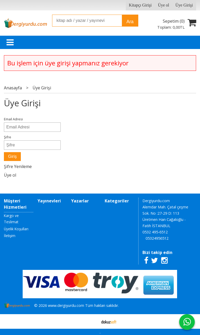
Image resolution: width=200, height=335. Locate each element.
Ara (129, 21)
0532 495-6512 (155, 231)
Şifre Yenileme (18, 166)
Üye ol (10, 175)
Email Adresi (13, 119)
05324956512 (157, 238)
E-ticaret (92, 321)
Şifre (7, 137)
